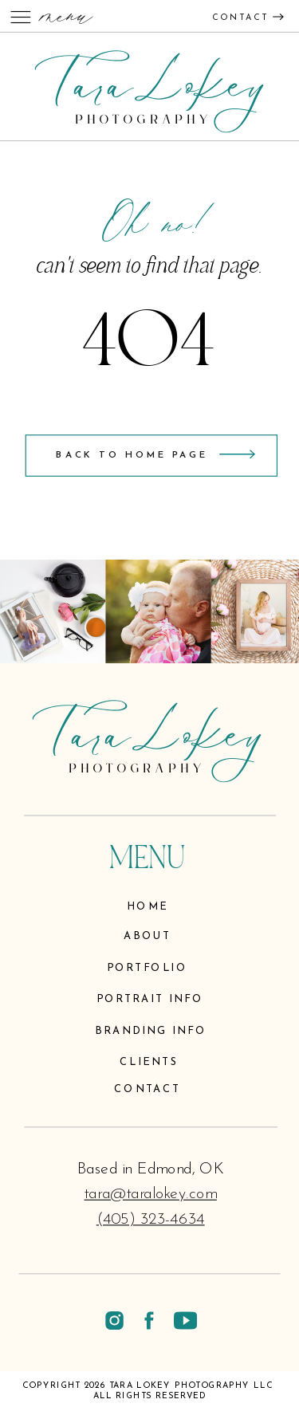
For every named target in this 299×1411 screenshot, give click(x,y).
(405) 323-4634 (150, 1220)
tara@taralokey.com (150, 1195)
